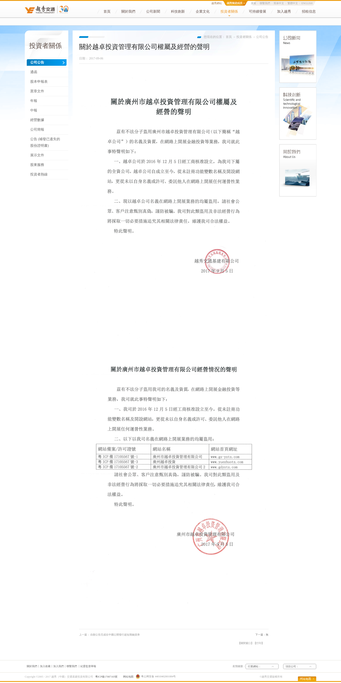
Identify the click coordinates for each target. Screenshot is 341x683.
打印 (258, 643)
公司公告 (262, 37)
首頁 (229, 37)
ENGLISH (307, 3)
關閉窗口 (246, 643)
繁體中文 (293, 3)
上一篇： (109, 634)
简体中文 (279, 3)
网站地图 (128, 676)
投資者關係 (244, 37)
